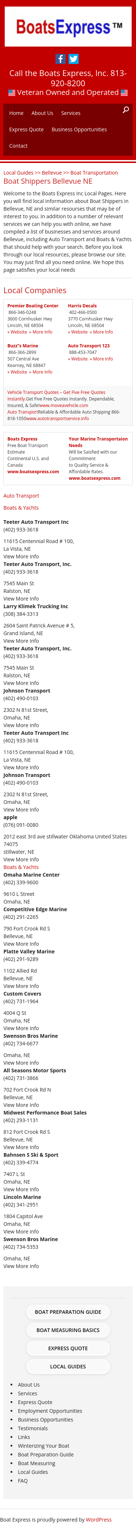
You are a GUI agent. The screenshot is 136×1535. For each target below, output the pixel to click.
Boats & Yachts (20, 507)
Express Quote (26, 129)
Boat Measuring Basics (67, 1330)
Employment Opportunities (50, 1410)
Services (71, 112)
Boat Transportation (94, 172)
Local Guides (68, 1366)
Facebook (60, 59)
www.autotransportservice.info (57, 418)
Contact (18, 145)
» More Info (41, 332)
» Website (17, 332)
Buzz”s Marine (22, 346)
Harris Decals (82, 306)
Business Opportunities (79, 129)
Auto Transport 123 (89, 346)
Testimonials (33, 1428)
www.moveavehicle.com (63, 405)
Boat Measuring (36, 1463)
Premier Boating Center (32, 306)
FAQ (23, 1480)
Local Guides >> (22, 172)
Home (16, 112)
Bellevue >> (56, 172)
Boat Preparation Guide (68, 1311)
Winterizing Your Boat (43, 1445)
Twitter (74, 59)
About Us (42, 112)
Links (24, 1437)
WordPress (99, 1519)
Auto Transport (22, 412)
